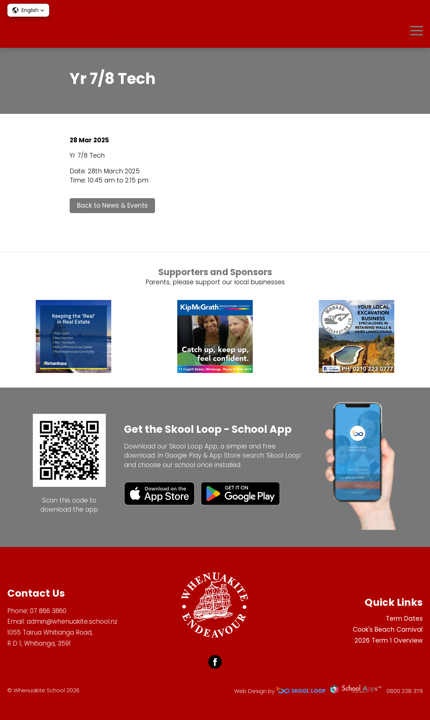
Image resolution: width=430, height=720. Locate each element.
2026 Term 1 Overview (389, 640)
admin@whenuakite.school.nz (72, 621)
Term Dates (404, 618)
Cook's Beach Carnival (388, 629)
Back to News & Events (112, 205)
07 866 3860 (48, 611)
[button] (28, 10)
